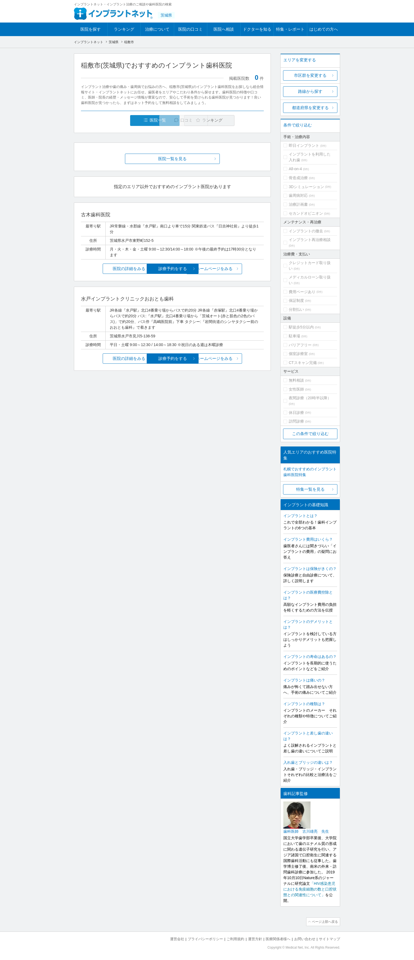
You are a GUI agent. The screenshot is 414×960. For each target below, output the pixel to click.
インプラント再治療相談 (310, 239)
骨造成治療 (298, 178)
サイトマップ (329, 938)
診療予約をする (172, 269)
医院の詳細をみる (111, 269)
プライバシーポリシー (205, 938)
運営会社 (177, 938)
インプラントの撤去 (306, 231)
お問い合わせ (304, 938)
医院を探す (90, 29)
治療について (157, 29)
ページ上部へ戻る (325, 921)
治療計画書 (298, 204)
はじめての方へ (323, 29)
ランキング (124, 29)
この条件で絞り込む (310, 433)
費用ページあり (302, 292)
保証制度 (296, 300)
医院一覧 (118, 120)
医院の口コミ (190, 29)
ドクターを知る (257, 29)
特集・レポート (290, 29)
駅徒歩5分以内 (301, 327)
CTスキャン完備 (303, 362)
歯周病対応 (298, 195)
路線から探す (310, 91)
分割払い (296, 309)
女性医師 (296, 389)
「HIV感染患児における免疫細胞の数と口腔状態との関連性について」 (310, 889)
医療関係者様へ (278, 938)
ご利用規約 (235, 938)
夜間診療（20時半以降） (310, 398)
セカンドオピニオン (306, 213)
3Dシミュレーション (306, 187)
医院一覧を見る (172, 159)
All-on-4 (295, 169)
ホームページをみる (233, 269)
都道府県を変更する (310, 107)
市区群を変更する (310, 75)
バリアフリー (300, 345)
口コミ (175, 120)
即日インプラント (304, 145)
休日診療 (296, 412)
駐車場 (294, 336)
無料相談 (296, 380)
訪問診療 (296, 421)
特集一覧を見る (310, 489)
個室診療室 (298, 353)
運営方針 (255, 938)
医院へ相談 (224, 29)
